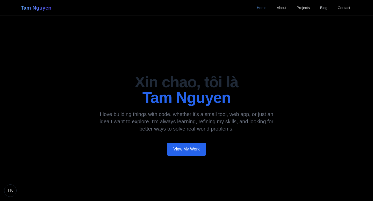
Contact (344, 8)
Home (261, 8)
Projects (303, 8)
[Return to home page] (10, 190)
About (281, 8)
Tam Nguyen (36, 8)
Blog (323, 8)
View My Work (186, 149)
